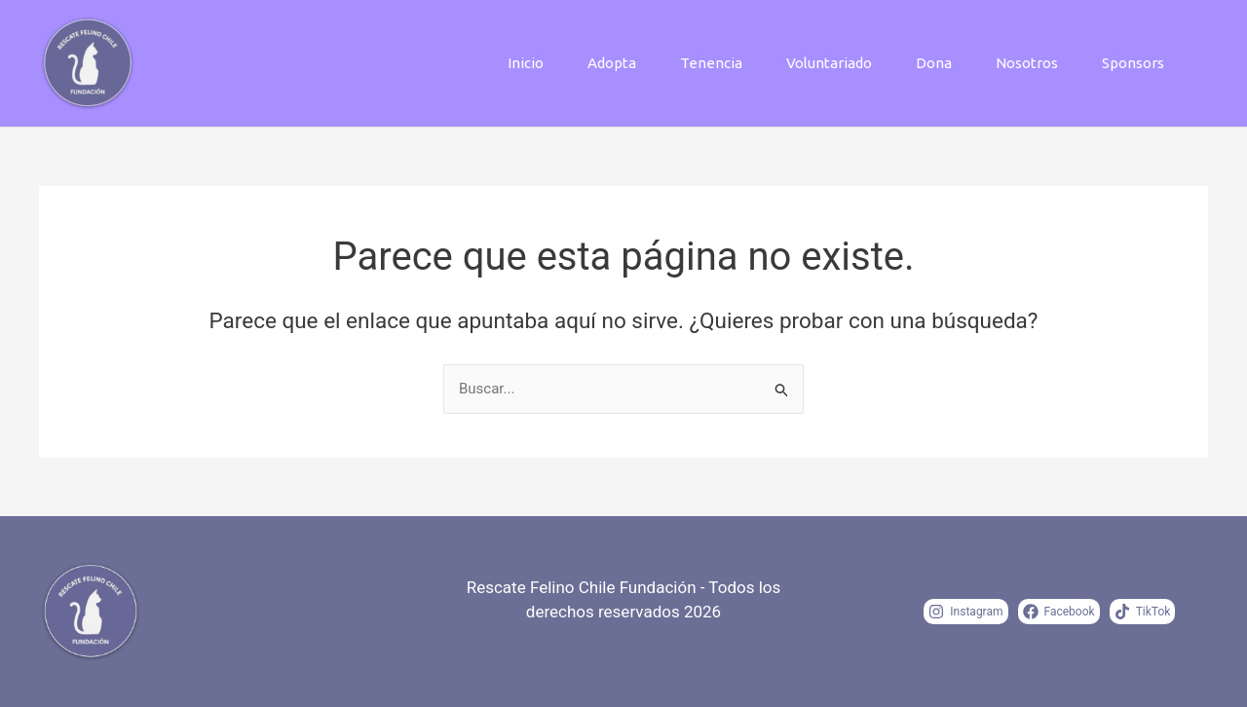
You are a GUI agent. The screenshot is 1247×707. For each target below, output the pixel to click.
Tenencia (711, 63)
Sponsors (1133, 63)
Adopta (611, 63)
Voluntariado (829, 63)
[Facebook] (1059, 611)
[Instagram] (965, 611)
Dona (934, 63)
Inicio (526, 63)
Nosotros (1027, 63)
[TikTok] (1143, 611)
